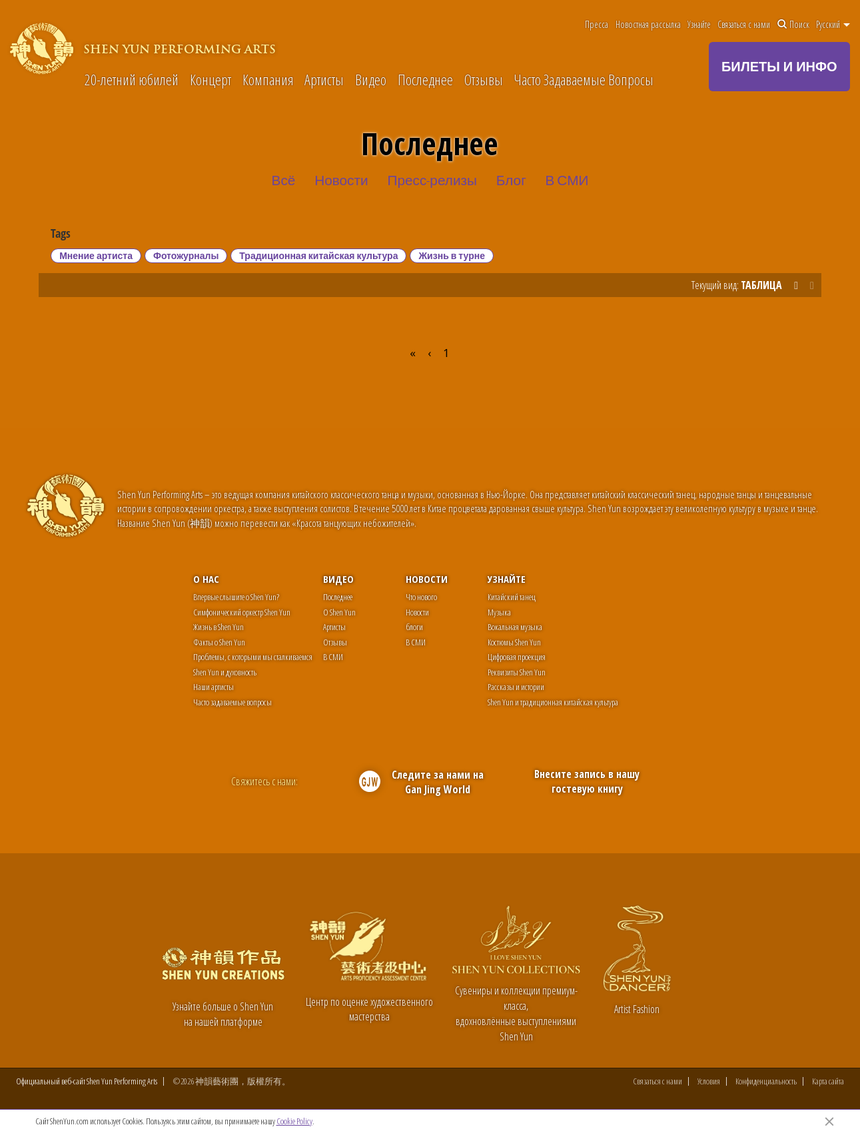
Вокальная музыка (515, 627)
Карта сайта (828, 1081)
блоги (414, 627)
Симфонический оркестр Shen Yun (241, 612)
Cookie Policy (294, 1121)
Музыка (499, 612)
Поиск (793, 24)
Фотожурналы (185, 255)
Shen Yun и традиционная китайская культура (553, 702)
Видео (370, 80)
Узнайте (699, 24)
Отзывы (483, 80)
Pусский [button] (833, 24)
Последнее (425, 80)
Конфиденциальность (766, 1081)
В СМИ (333, 657)
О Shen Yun (339, 612)
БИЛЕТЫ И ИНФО (779, 66)
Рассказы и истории (516, 687)
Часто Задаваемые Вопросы (583, 80)
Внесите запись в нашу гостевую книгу (587, 782)
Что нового (421, 597)
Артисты (324, 80)
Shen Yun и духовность (224, 672)
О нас (206, 578)
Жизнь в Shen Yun (218, 627)
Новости (427, 578)
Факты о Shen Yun (219, 642)
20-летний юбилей (132, 80)
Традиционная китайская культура (318, 255)
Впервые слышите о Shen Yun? (236, 597)
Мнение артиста (96, 255)
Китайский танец (512, 597)
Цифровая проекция (517, 657)
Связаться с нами (743, 24)
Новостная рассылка (648, 24)
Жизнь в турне (451, 255)
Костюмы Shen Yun (514, 642)
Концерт (210, 80)
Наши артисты (213, 687)
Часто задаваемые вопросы (232, 702)
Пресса (596, 24)
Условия (708, 1081)
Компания (268, 80)
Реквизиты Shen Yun (517, 672)
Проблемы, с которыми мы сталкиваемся (252, 657)
